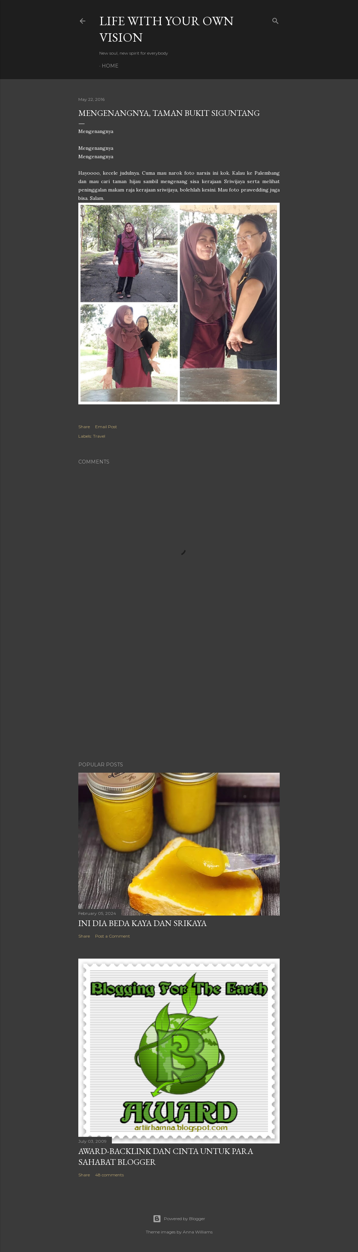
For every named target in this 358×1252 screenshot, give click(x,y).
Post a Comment (112, 936)
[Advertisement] (179, 695)
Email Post (106, 426)
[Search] (275, 19)
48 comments (109, 1174)
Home (110, 66)
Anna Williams (198, 1231)
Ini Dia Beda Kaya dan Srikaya (142, 923)
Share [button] (84, 426)
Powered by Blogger (179, 1219)
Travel (99, 436)
